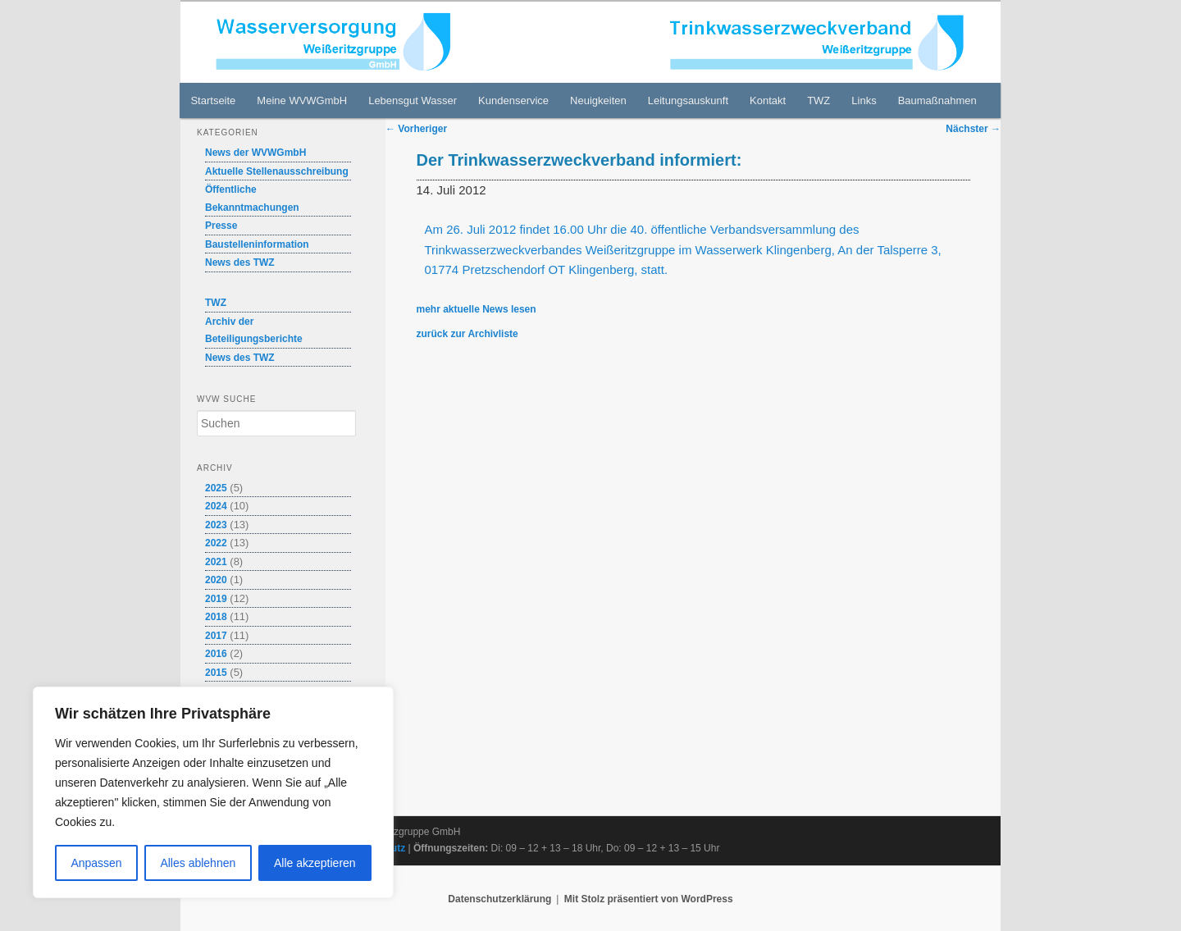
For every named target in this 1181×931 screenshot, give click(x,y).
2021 (216, 562)
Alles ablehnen (197, 862)
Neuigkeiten (598, 100)
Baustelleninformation (257, 244)
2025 (216, 488)
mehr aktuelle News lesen (476, 309)
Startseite (212, 100)
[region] (213, 792)
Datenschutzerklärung (499, 899)
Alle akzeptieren (315, 862)
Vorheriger (416, 129)
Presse (221, 225)
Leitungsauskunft (688, 100)
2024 (216, 506)
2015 (216, 672)
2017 (216, 635)
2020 (216, 580)
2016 (216, 653)
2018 (216, 617)
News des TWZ (240, 262)
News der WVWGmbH (255, 152)
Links (863, 100)
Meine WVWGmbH (302, 100)
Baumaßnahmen (937, 100)
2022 (216, 543)
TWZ (818, 100)
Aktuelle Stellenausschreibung (277, 171)
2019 (216, 599)
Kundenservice (513, 100)
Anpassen (96, 862)
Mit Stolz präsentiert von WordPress (648, 899)
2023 (216, 525)
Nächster (973, 129)
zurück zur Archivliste (467, 334)
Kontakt (768, 100)
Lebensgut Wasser (412, 100)
